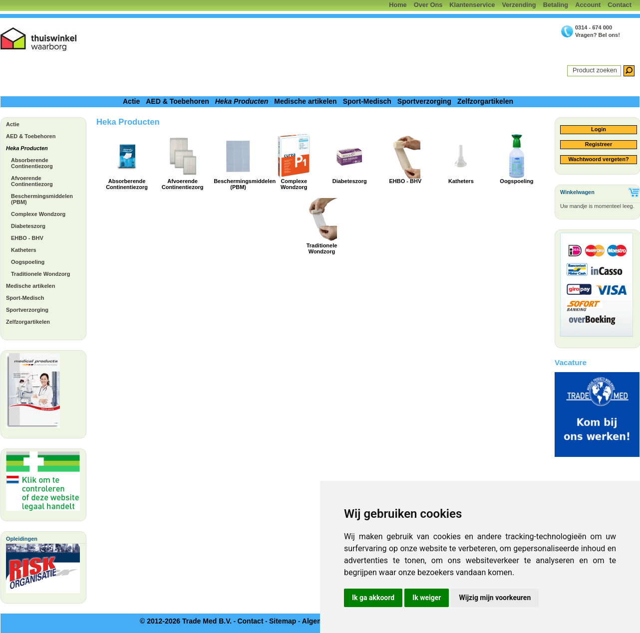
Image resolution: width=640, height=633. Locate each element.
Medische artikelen (305, 101)
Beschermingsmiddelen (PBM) (42, 199)
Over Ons (428, 4)
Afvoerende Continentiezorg (32, 181)
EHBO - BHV (27, 238)
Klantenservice (472, 4)
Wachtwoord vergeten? (598, 159)
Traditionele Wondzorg (40, 274)
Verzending (519, 4)
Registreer (598, 144)
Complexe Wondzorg (38, 214)
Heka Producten (242, 101)
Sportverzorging (424, 101)
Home (398, 4)
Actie (131, 101)
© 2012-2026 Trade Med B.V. (186, 621)
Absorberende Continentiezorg (32, 163)
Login (598, 129)
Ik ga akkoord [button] (373, 598)
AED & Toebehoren (177, 101)
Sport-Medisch (367, 101)
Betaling (555, 4)
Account (588, 4)
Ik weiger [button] (426, 598)
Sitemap (282, 621)
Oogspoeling (27, 262)
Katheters (23, 250)
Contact (620, 4)
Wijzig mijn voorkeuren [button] (495, 598)
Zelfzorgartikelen (485, 101)
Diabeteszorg (28, 226)
